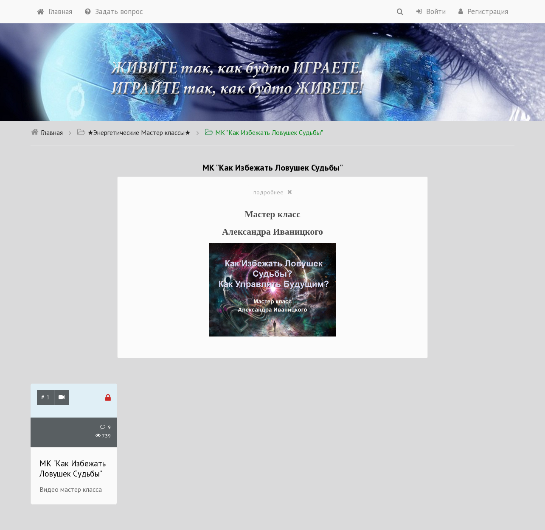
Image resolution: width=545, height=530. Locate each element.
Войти (431, 11)
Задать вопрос (114, 11)
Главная (54, 11)
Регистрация (483, 11)
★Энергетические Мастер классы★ (134, 132)
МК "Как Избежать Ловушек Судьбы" (264, 132)
